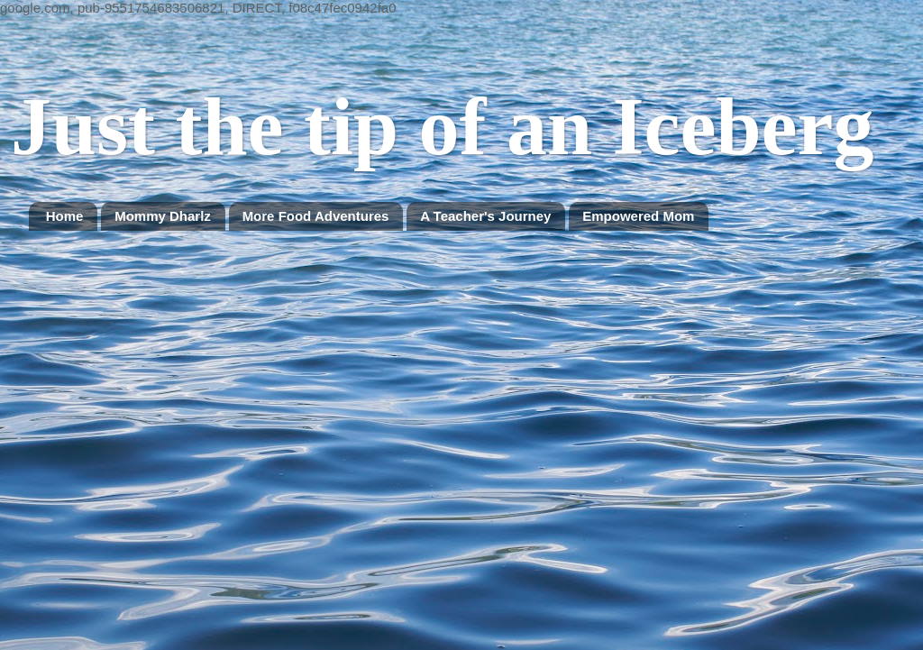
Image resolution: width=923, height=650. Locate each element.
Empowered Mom (638, 216)
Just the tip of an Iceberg (442, 126)
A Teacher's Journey (485, 216)
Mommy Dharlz (162, 216)
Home (65, 216)
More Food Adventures (315, 216)
